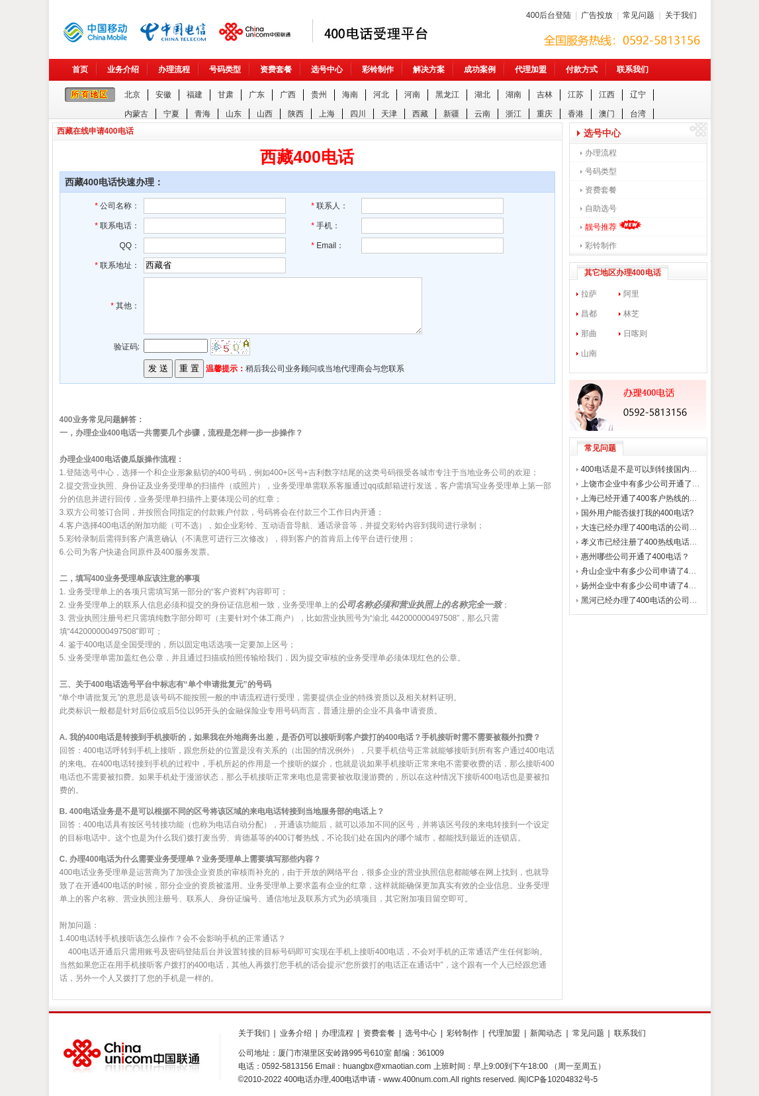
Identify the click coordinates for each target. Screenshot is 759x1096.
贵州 (319, 94)
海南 (350, 94)
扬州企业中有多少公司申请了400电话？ (651, 585)
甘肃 (226, 94)
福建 (194, 94)
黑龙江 (447, 94)
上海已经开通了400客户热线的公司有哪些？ (659, 498)
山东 (234, 113)
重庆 (545, 113)
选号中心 (327, 69)
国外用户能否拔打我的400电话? (637, 513)
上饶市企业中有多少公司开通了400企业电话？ (663, 483)
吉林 (545, 94)
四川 (358, 113)
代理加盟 (531, 69)
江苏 (576, 94)
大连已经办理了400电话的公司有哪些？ (651, 527)
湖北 (482, 94)
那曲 (589, 333)
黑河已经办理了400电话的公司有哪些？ (651, 600)
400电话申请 (353, 1079)
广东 (257, 94)
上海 (327, 113)
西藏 (420, 113)
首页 (80, 69)
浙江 (513, 113)
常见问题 (638, 15)
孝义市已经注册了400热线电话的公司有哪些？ (663, 542)
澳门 (607, 113)
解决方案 (429, 69)
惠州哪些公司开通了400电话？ (635, 556)
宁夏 (171, 113)
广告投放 (597, 15)
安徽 (163, 94)
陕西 (296, 113)
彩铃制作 (378, 69)
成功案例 (480, 69)
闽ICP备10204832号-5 (558, 1079)
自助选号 (601, 208)
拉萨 (589, 293)
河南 (412, 94)
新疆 (451, 113)
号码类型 (225, 69)
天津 (389, 113)
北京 (132, 94)
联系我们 (632, 69)
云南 (482, 113)
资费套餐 (276, 69)
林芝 (631, 313)
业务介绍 (123, 69)
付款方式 (582, 69)
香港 (576, 113)
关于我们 (681, 15)
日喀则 (635, 333)
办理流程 (174, 69)
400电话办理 (306, 1079)
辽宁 (638, 94)
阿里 (631, 293)
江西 (607, 94)
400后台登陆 (548, 15)
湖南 (513, 94)
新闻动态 (546, 1033)
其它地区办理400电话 (622, 272)
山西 (265, 113)
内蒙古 (136, 113)
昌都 (589, 313)
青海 (202, 113)
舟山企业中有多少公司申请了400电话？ (651, 571)
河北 (381, 94)
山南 (589, 353)
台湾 (638, 113)
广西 (288, 94)
